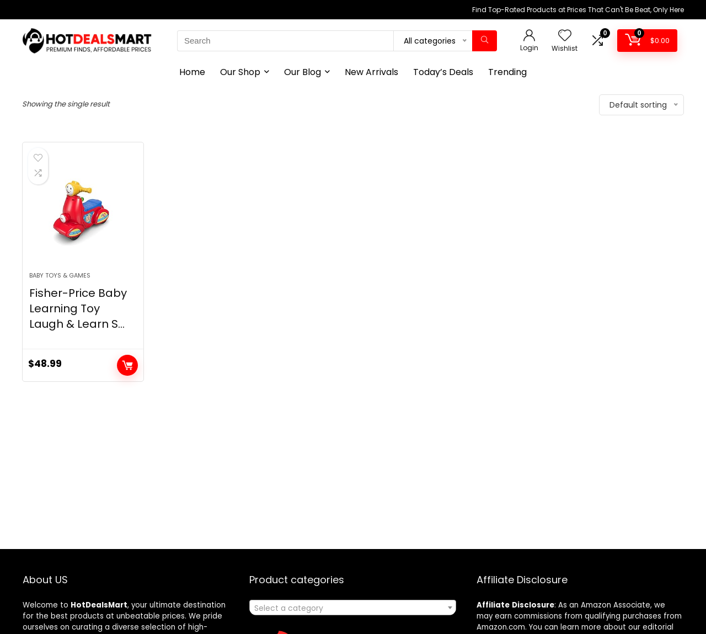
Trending (507, 72)
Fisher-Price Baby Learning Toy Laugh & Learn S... (78, 308)
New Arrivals (371, 72)
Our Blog (302, 72)
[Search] (484, 40)
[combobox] (352, 607)
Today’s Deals (443, 72)
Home (192, 72)
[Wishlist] (564, 36)
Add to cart (127, 365)
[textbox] (353, 608)
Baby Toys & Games (59, 275)
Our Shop (240, 72)
